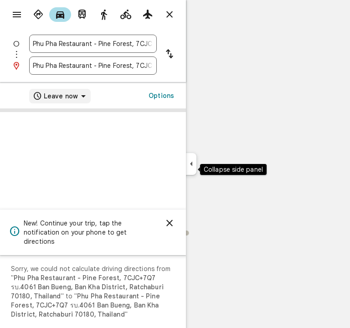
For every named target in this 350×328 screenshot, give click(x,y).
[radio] (38, 14)
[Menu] (16, 15)
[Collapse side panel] (191, 164)
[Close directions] (169, 15)
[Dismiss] (169, 223)
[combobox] (93, 44)
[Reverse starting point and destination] (169, 54)
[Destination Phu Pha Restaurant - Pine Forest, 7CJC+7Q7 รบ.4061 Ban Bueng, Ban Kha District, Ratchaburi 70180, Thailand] (93, 65)
